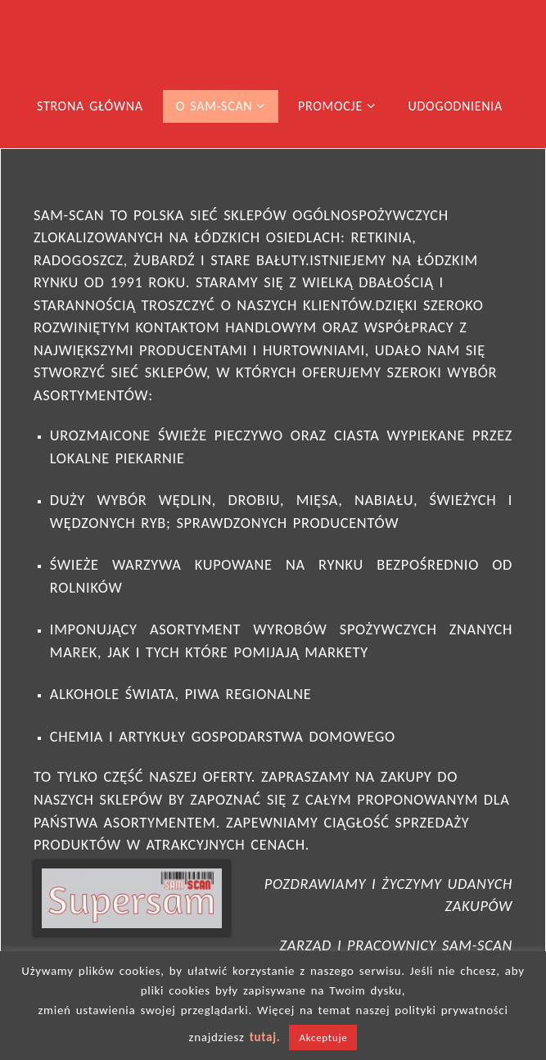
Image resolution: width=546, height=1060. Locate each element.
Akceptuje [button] (323, 1037)
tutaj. (265, 1037)
